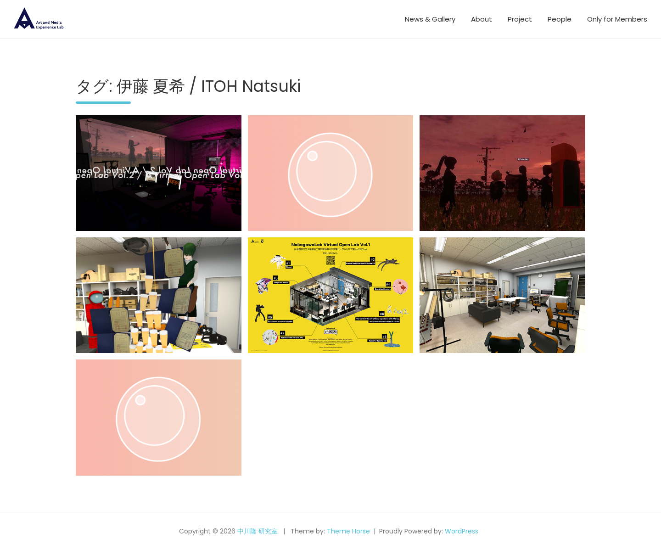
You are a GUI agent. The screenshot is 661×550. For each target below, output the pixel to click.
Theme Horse (348, 531)
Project (520, 19)
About (481, 19)
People (559, 19)
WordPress (461, 531)
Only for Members (617, 19)
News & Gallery (430, 19)
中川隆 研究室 (257, 531)
